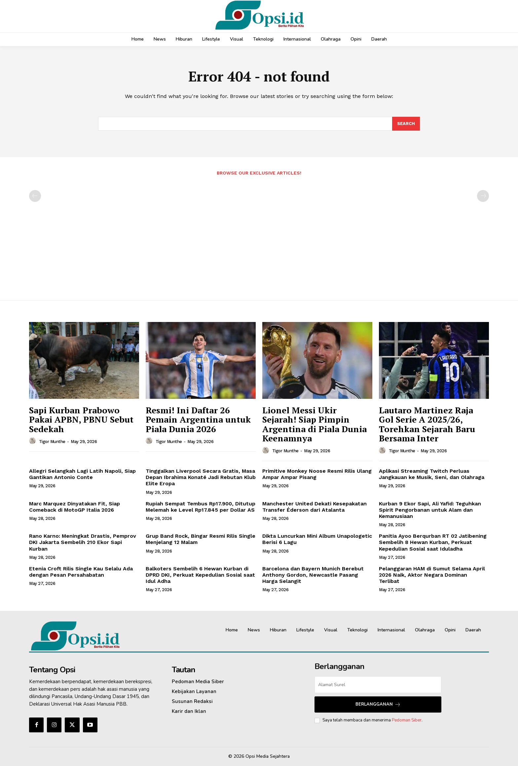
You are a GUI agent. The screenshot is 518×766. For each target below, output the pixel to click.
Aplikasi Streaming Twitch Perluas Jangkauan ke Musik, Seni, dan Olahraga (431, 474)
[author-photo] (33, 441)
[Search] (406, 124)
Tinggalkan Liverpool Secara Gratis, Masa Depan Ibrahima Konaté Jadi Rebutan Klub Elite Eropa (201, 477)
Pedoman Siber (407, 720)
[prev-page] (35, 196)
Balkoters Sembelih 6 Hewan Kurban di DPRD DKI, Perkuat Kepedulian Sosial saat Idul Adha (200, 574)
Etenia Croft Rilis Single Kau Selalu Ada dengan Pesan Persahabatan (81, 571)
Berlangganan (378, 704)
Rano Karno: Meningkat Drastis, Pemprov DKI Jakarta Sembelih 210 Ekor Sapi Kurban (82, 542)
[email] (377, 684)
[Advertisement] (259, 234)
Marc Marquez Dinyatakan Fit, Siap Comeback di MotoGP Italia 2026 (74, 506)
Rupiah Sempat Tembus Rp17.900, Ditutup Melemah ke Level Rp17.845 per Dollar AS (200, 506)
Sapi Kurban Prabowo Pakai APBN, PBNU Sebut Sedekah (81, 419)
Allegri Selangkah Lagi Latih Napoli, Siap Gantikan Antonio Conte (82, 474)
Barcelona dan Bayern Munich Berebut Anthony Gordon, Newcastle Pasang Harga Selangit (313, 574)
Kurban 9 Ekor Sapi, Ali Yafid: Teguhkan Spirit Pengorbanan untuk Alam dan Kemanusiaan (430, 509)
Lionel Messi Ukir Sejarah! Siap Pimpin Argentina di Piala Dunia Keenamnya (314, 424)
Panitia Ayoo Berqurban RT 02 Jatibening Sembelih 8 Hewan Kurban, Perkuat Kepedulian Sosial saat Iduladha (433, 542)
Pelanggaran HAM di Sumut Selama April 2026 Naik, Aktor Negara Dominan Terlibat (432, 574)
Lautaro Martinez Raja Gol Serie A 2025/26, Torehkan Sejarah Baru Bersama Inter (427, 424)
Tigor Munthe (52, 441)
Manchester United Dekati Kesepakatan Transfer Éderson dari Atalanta (314, 506)
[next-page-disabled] (483, 196)
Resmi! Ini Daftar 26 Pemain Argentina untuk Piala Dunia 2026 (198, 419)
